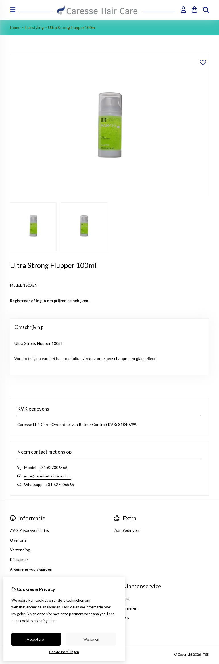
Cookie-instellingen (64, 652)
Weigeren (91, 639)
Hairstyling (34, 27)
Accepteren (36, 639)
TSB (206, 654)
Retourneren (125, 608)
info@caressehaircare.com (47, 476)
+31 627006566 (53, 467)
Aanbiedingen (126, 530)
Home (15, 27)
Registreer (20, 300)
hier (52, 620)
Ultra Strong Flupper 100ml (72, 27)
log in (41, 300)
